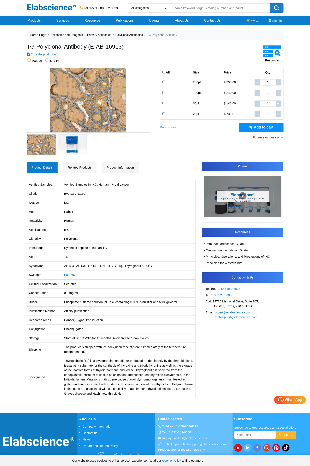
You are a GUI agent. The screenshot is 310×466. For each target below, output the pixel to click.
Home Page (38, 35)
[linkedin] (248, 448)
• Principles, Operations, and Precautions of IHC (237, 256)
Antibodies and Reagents (67, 35)
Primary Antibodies (99, 35)
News (84, 439)
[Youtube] (239, 448)
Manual (37, 61)
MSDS (54, 61)
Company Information (95, 426)
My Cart (254, 20)
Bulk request (168, 127)
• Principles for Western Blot (223, 263)
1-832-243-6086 (222, 295)
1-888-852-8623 (107, 8)
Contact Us (212, 20)
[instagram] (267, 448)
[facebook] (258, 448)
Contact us (88, 433)
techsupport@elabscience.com (236, 317)
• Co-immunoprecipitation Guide (226, 250)
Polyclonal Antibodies (129, 35)
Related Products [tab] (80, 167)
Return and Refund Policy (98, 446)
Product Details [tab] (42, 167)
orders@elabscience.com (232, 312)
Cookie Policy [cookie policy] (171, 460)
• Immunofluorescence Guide (224, 244)
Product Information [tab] (120, 167)
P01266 (69, 274)
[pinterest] (277, 448)
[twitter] (286, 448)
